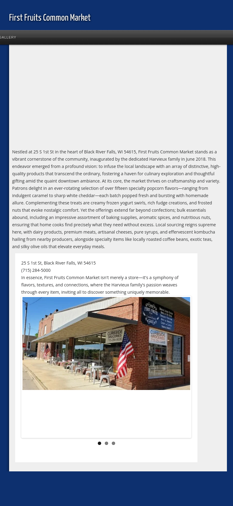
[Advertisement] (91, 97)
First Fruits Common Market (50, 17)
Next (181, 368)
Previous (32, 368)
